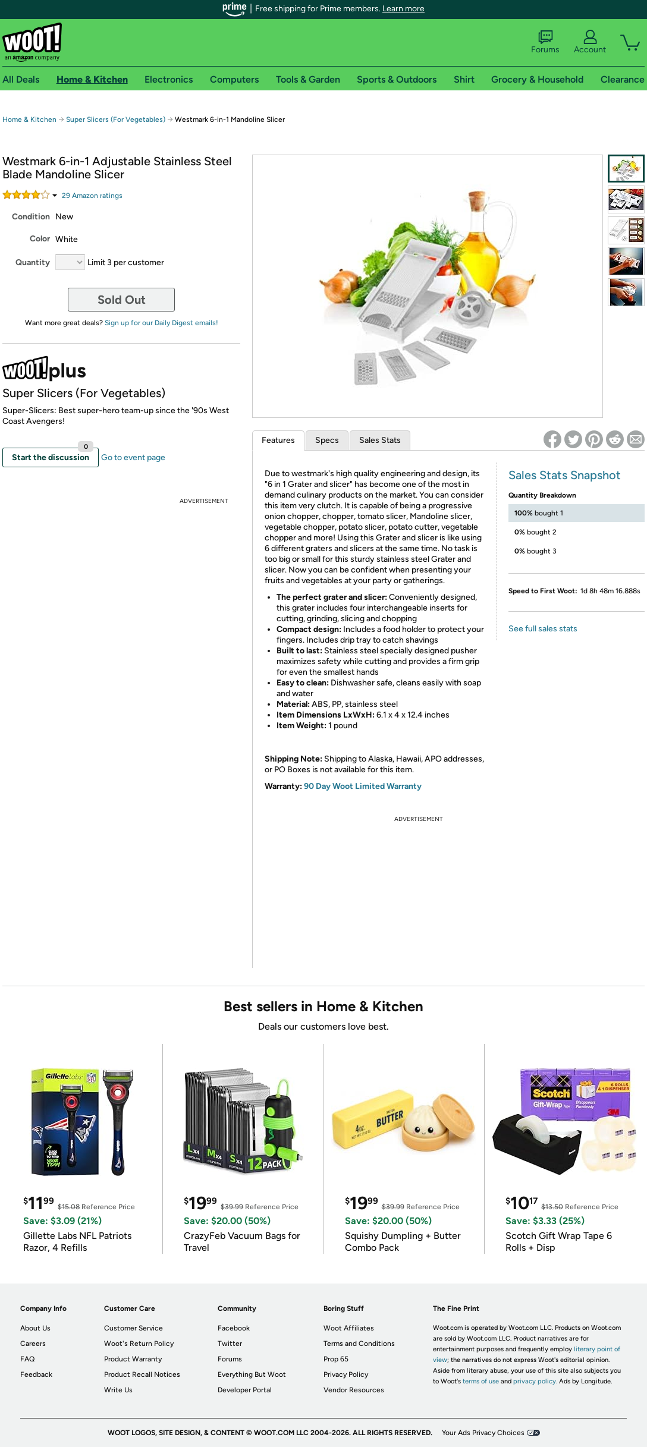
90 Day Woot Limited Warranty (363, 786)
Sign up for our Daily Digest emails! (161, 323)
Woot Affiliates (349, 1328)
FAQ (27, 1359)
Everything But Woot (252, 1374)
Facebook (234, 1328)
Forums (545, 42)
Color (40, 239)
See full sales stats (542, 629)
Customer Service (133, 1328)
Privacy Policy (346, 1374)
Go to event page (133, 457)
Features (278, 440)
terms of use (481, 1381)
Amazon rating (92, 195)
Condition (31, 217)
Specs (327, 440)
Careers (33, 1343)
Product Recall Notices (142, 1374)
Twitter (230, 1343)
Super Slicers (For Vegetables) (115, 119)
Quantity (32, 262)
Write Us (118, 1390)
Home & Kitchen (29, 119)
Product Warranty (133, 1359)
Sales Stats (380, 440)
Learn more (403, 9)
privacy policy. (535, 1381)
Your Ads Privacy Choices (483, 1433)
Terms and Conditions (359, 1343)
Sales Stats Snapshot (564, 475)
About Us (35, 1328)
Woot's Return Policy (139, 1343)
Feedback (36, 1374)
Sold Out (122, 299)
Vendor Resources (354, 1390)
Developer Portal (245, 1390)
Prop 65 (336, 1359)
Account (590, 42)
